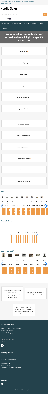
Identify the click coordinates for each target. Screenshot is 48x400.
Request (26, 23)
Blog (41, 23)
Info (11, 213)
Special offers (16, 23)
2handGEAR (4, 23)
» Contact (3, 347)
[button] (46, 207)
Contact (4, 28)
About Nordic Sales (6, 3)
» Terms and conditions (7, 345)
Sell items (34, 23)
